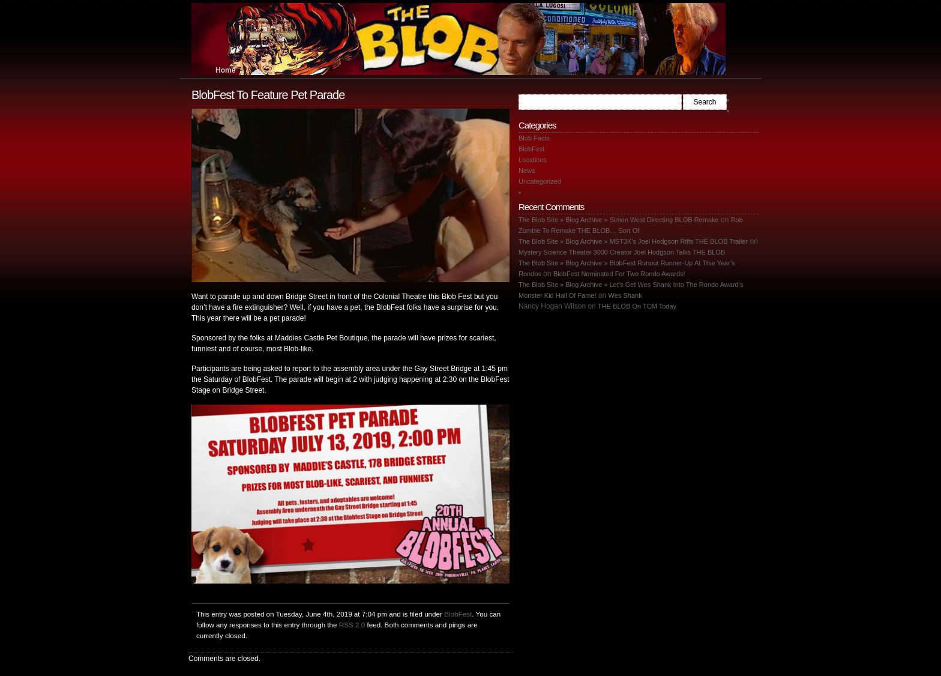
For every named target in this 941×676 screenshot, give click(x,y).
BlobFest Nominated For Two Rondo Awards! (619, 273)
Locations (533, 159)
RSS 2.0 (352, 625)
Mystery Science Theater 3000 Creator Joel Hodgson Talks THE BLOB (622, 252)
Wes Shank (625, 295)
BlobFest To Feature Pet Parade (267, 94)
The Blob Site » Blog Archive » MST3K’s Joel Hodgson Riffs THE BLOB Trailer (633, 241)
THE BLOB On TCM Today (637, 306)
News (527, 170)
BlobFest (458, 614)
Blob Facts (534, 138)
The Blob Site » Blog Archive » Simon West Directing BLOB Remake (619, 219)
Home (225, 70)
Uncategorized (540, 181)
